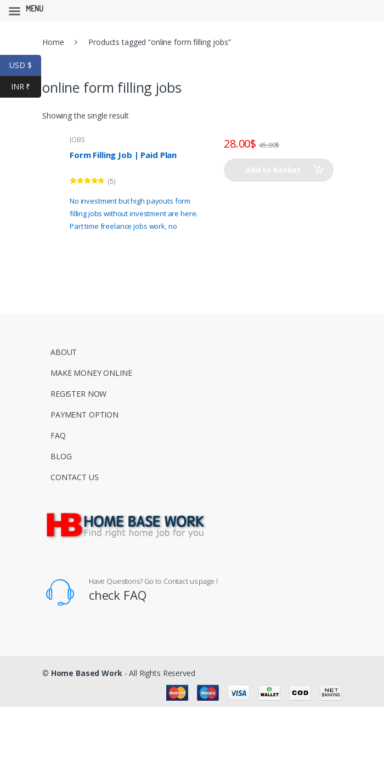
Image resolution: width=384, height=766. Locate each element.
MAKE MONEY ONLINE (91, 373)
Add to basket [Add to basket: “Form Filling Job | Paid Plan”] (273, 170)
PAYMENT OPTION (84, 414)
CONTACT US (74, 477)
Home (53, 42)
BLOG (60, 456)
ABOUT (63, 352)
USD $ (25, 65)
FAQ (58, 435)
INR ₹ (26, 87)
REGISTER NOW (78, 393)
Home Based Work (86, 673)
